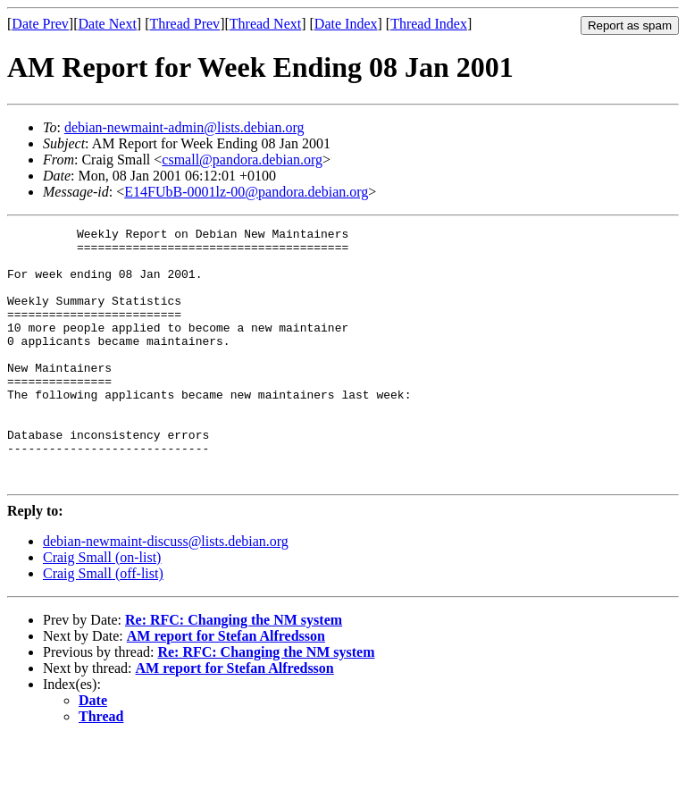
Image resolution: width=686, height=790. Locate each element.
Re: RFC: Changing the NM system (233, 670)
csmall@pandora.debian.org (242, 159)
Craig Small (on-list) (102, 608)
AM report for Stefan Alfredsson (226, 686)
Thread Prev (184, 23)
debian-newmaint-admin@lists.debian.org (184, 127)
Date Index (346, 23)
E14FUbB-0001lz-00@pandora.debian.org (246, 191)
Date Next (108, 23)
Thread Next (265, 23)
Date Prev (40, 23)
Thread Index (428, 23)
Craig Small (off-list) (103, 624)
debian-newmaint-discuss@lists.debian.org (166, 592)
